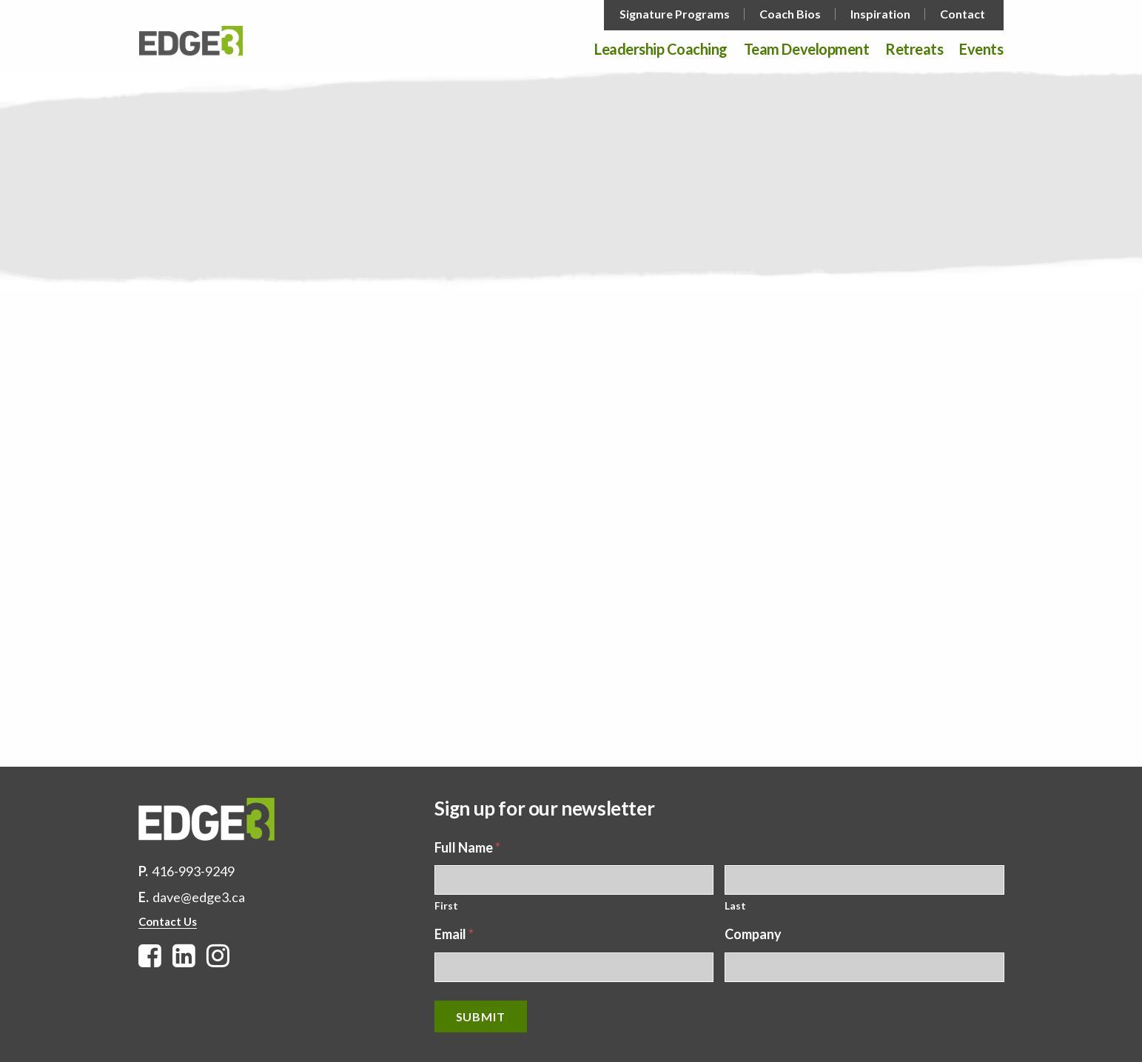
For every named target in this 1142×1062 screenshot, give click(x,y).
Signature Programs (674, 14)
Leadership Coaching (661, 49)
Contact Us (167, 921)
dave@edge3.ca (198, 897)
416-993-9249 (193, 871)
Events (981, 49)
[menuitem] (676, 14)
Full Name (467, 847)
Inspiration (880, 14)
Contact (962, 14)
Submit (480, 1016)
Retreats (914, 49)
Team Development (806, 49)
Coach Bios (790, 14)
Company (753, 934)
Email (454, 934)
